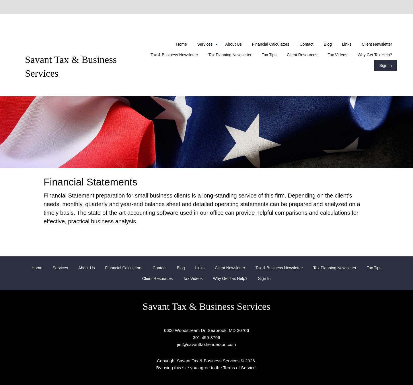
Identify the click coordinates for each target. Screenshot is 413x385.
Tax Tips (269, 55)
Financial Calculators (270, 44)
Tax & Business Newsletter (174, 55)
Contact (306, 44)
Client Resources (302, 55)
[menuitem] (181, 44)
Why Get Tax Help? (375, 55)
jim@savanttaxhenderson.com (206, 344)
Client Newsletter (377, 44)
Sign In (385, 65)
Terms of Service (239, 367)
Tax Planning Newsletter (230, 55)
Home (181, 44)
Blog (328, 44)
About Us (233, 44)
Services (205, 44)
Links (347, 44)
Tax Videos (337, 55)
